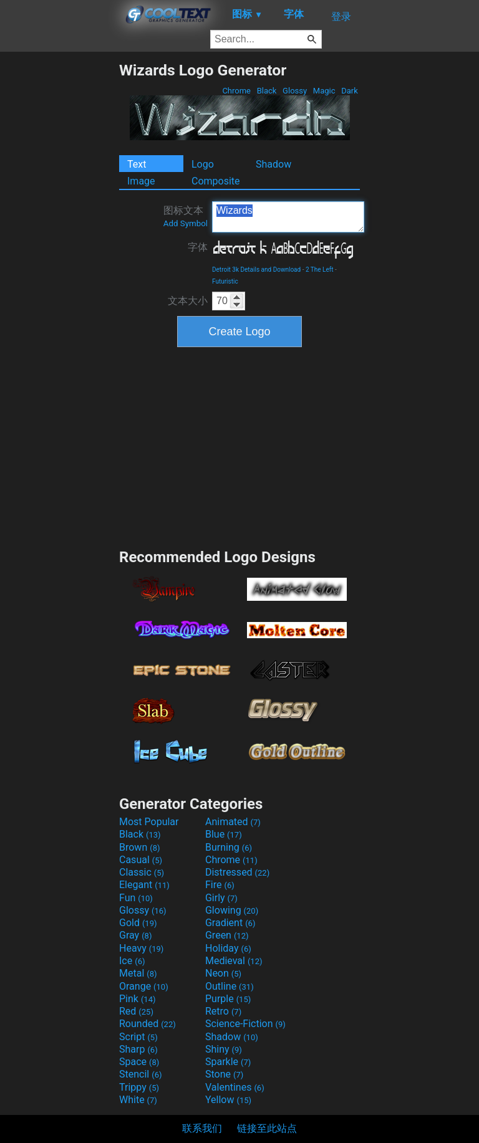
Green (227, 935)
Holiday (228, 948)
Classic (141, 872)
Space (139, 1062)
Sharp (138, 1049)
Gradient (230, 923)
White (138, 1100)
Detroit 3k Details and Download (256, 269)
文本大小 (188, 301)
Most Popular (149, 822)
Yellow (228, 1100)
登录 (341, 16)
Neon (223, 973)
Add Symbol (185, 223)
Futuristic (225, 281)
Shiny (223, 1049)
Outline (229, 986)
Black (266, 90)
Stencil (140, 1074)
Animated (233, 822)
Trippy (139, 1087)
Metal (138, 973)
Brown (139, 847)
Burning (228, 847)
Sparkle (228, 1062)
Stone (224, 1074)
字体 (198, 247)
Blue (223, 834)
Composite (215, 181)
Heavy (141, 948)
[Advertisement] (59, 248)
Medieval (234, 961)
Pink (137, 999)
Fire (220, 885)
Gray (135, 935)
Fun (136, 898)
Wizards (288, 216)
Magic (324, 90)
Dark (349, 90)
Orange (143, 986)
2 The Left (320, 269)
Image (141, 181)
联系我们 (202, 1128)
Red (136, 1011)
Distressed (237, 872)
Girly (221, 898)
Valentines (234, 1087)
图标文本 (185, 216)
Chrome (236, 90)
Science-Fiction (245, 1024)
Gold (138, 923)
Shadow (273, 164)
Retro (223, 1011)
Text (136, 164)
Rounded (147, 1024)
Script (138, 1037)
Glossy (295, 90)
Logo (202, 164)
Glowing (231, 910)
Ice (132, 961)
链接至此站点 (267, 1128)
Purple (228, 999)
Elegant (144, 885)
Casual (140, 860)
